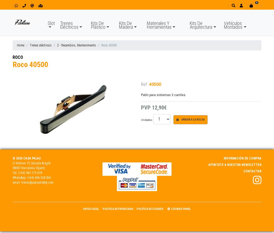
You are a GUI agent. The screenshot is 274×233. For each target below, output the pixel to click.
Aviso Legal (91, 209)
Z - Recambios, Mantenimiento (76, 45)
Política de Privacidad (118, 209)
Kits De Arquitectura (201, 25)
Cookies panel (179, 209)
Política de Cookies (150, 209)
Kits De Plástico (98, 25)
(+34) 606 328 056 (39, 178)
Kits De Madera (126, 25)
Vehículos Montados (233, 25)
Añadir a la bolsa (190, 119)
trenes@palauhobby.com (37, 182)
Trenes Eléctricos (69, 25)
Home (20, 45)
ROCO (18, 57)
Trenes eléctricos (41, 45)
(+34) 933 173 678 (30, 173)
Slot (51, 23)
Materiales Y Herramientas (159, 25)
